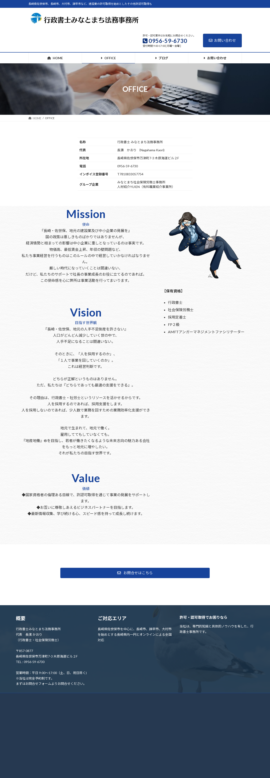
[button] (135, 573)
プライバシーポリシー (140, 698)
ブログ (110, 698)
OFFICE (61, 698)
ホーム (39, 698)
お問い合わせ (222, 40)
